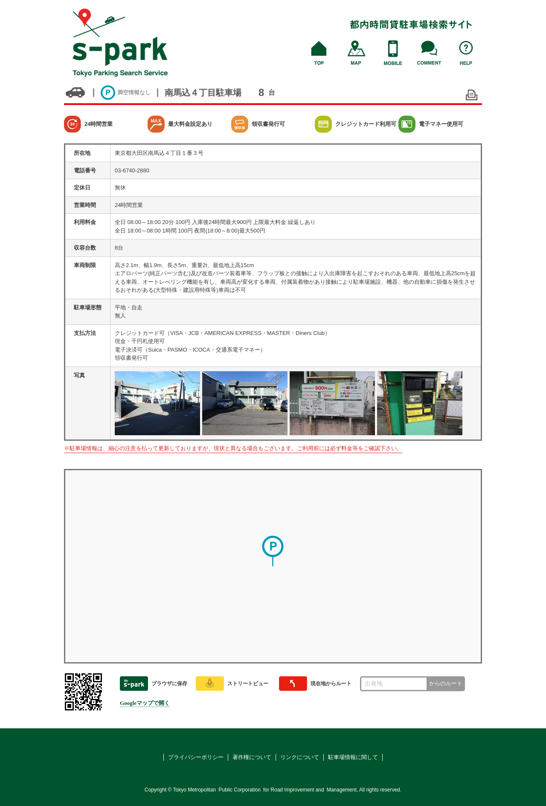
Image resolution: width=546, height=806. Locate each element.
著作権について (251, 757)
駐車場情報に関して (353, 757)
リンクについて (299, 757)
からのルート (445, 683)
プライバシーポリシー (196, 757)
